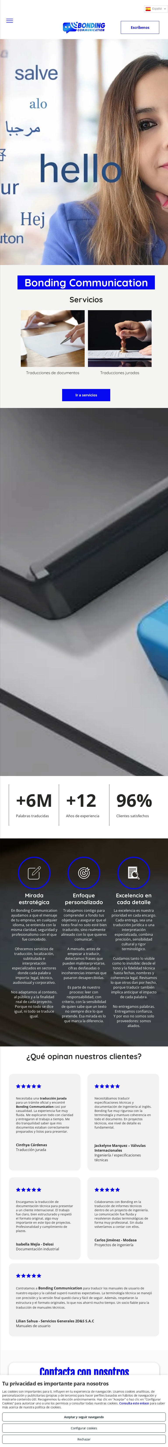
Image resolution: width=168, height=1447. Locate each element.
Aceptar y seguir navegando (84, 1417)
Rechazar (84, 1439)
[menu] (9, 20)
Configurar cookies (84, 1428)
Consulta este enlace (134, 1403)
